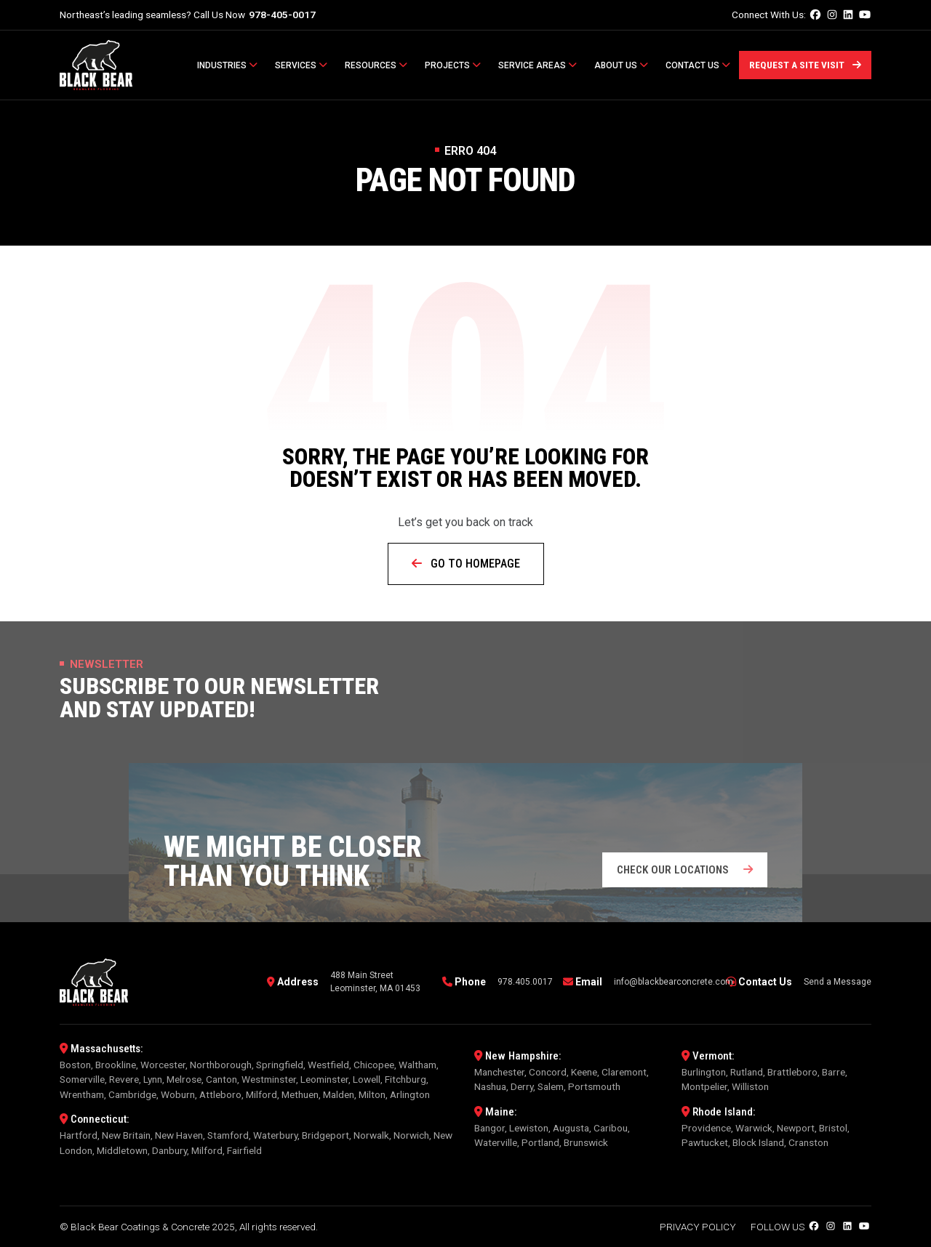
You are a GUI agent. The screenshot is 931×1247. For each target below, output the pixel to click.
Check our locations (685, 869)
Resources (376, 65)
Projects (453, 65)
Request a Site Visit (805, 64)
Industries (227, 65)
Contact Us (698, 65)
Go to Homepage (466, 563)
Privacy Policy (698, 1226)
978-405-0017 (282, 14)
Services (301, 65)
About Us (621, 65)
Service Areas (537, 65)
